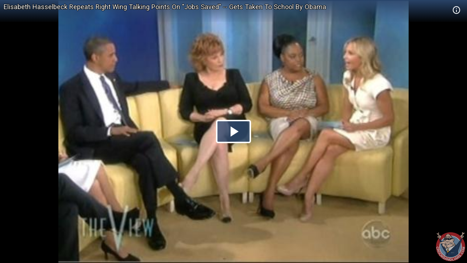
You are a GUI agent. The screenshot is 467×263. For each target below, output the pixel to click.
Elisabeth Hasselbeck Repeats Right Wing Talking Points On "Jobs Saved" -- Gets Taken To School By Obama (165, 7)
